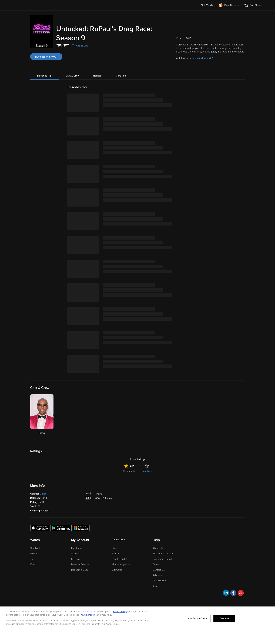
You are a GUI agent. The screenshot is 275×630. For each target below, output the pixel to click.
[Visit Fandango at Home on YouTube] (240, 593)
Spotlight (35, 548)
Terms (69, 611)
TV (31, 559)
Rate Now (147, 471)
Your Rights (86, 615)
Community (129, 471)
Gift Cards (117, 569)
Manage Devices (80, 564)
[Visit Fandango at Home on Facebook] (233, 593)
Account (75, 553)
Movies (34, 553)
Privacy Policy (120, 611)
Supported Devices (163, 553)
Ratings (97, 75)
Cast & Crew (72, 75)
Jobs (155, 586)
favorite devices (202, 58)
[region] (137, 618)
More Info (120, 75)
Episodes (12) (44, 75)
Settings (75, 559)
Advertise (158, 575)
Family (115, 553)
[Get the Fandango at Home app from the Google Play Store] (61, 528)
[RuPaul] (42, 416)
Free (32, 564)
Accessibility (159, 580)
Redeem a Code (80, 569)
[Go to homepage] (35, 5)
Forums (157, 564)
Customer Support (162, 559)
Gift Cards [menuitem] (207, 5)
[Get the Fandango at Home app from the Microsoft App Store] (81, 528)
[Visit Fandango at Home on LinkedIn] (226, 593)
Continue (224, 618)
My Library (76, 548)
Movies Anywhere (121, 564)
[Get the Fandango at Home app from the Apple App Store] (39, 528)
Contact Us (159, 569)
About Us (158, 548)
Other (43, 493)
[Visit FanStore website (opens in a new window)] (252, 5)
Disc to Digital (119, 559)
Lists (114, 548)
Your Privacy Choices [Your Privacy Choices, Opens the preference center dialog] (198, 618)
